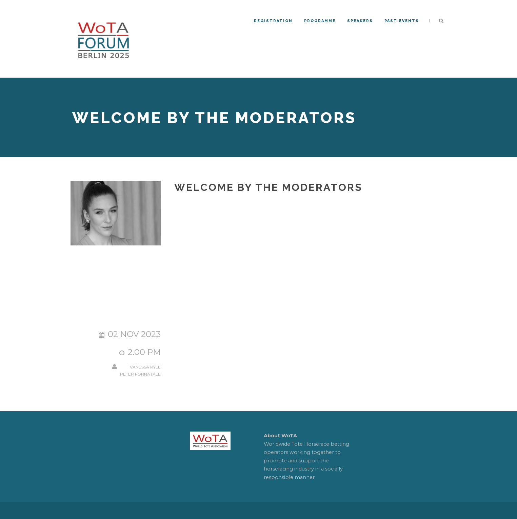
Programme (320, 21)
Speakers (360, 21)
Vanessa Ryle (145, 367)
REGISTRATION (273, 21)
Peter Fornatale (140, 374)
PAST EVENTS (401, 21)
